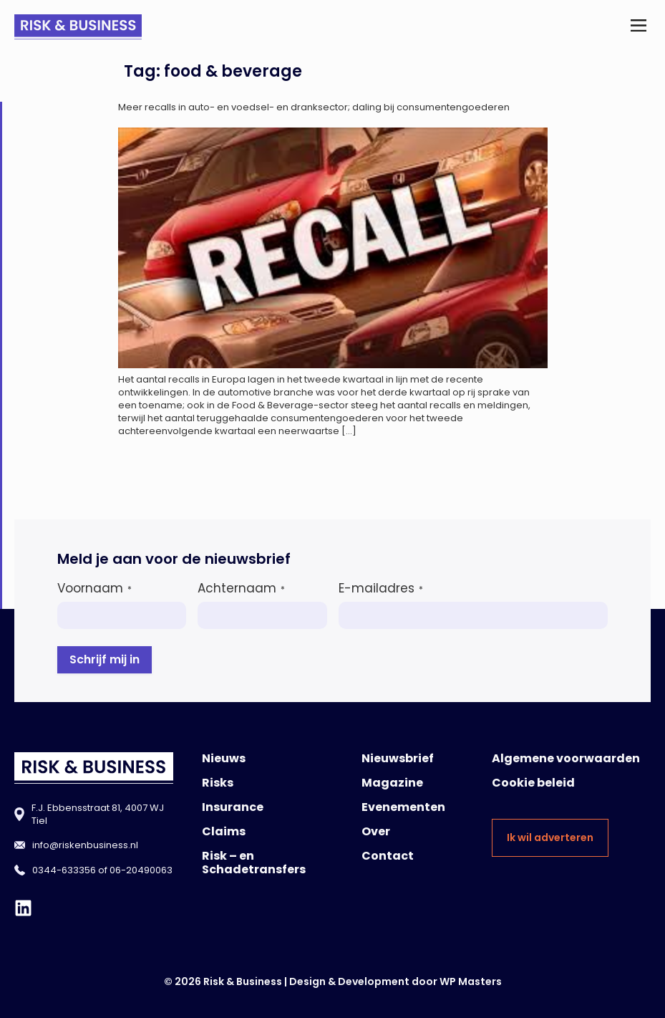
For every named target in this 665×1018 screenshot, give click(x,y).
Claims (224, 831)
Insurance (232, 807)
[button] (639, 27)
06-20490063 (141, 870)
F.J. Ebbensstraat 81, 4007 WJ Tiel (97, 814)
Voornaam (94, 588)
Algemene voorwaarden (566, 758)
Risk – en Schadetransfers (254, 862)
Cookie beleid (533, 782)
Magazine (392, 782)
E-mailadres (381, 588)
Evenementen (403, 807)
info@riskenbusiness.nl (85, 845)
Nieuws (224, 758)
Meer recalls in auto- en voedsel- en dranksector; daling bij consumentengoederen (314, 107)
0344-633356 (64, 870)
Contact (387, 855)
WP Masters (471, 981)
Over (375, 831)
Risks (217, 782)
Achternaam (241, 588)
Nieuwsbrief (397, 758)
